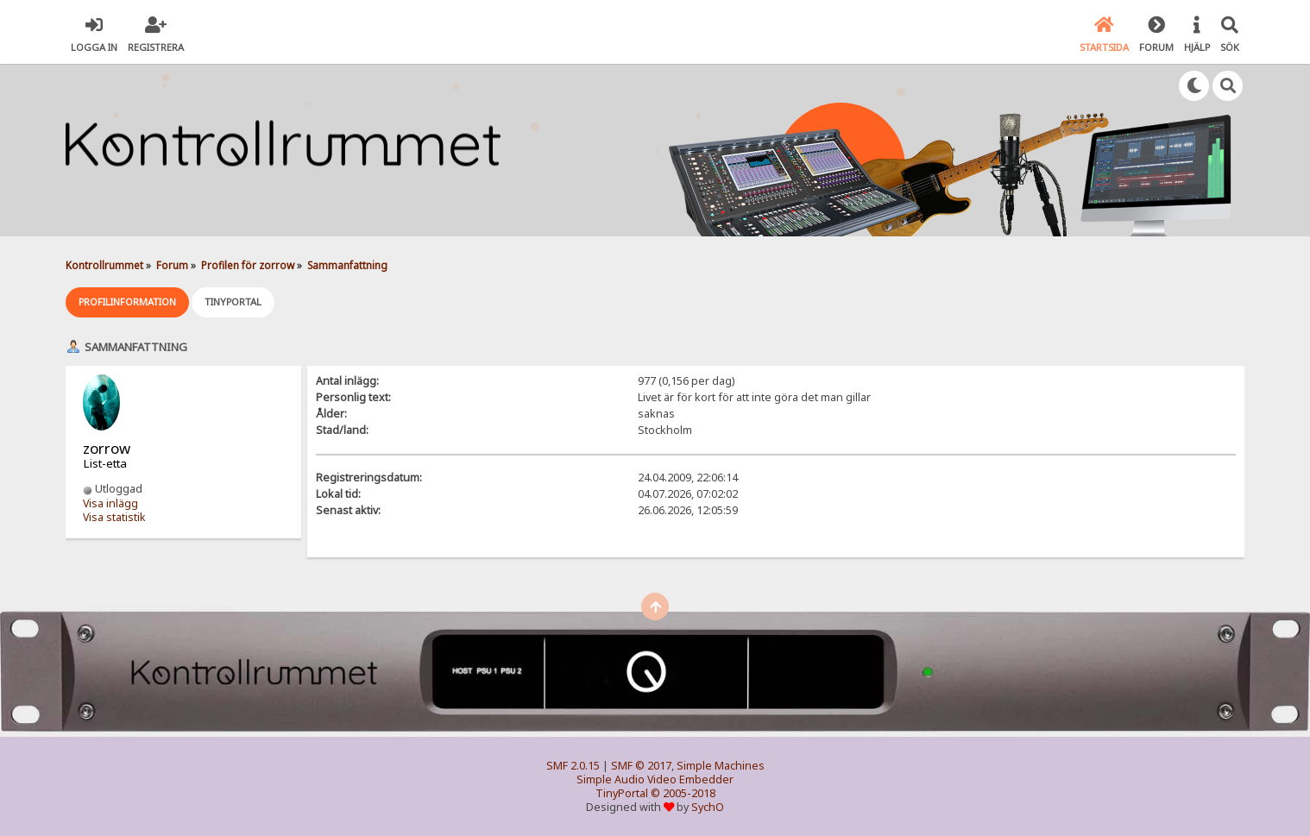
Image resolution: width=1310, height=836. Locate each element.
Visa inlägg (110, 503)
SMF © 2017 (641, 765)
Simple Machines (721, 765)
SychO (707, 807)
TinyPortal (621, 793)
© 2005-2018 (683, 793)
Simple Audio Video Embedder (655, 779)
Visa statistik (114, 517)
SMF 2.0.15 (573, 765)
